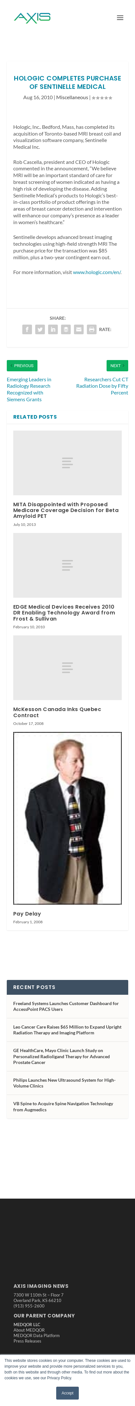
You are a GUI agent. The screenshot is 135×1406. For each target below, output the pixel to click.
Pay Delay (27, 913)
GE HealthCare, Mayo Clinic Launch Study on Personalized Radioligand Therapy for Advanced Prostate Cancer (61, 1056)
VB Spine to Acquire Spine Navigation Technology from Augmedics (63, 1106)
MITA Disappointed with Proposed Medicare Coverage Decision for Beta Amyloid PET (66, 510)
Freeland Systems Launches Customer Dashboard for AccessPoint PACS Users (66, 1006)
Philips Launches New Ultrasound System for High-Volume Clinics (64, 1082)
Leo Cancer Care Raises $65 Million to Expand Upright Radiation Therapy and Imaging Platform (67, 1029)
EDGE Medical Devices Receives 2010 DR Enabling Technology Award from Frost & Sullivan (64, 612)
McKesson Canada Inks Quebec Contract (57, 712)
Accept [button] (68, 1393)
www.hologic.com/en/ (96, 272)
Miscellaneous (72, 97)
